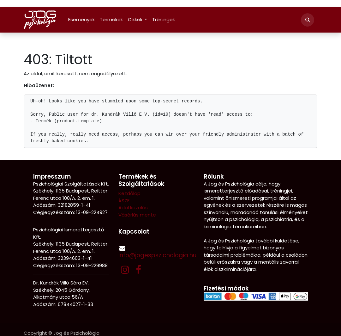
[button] (307, 20)
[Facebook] (138, 269)
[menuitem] (81, 20)
